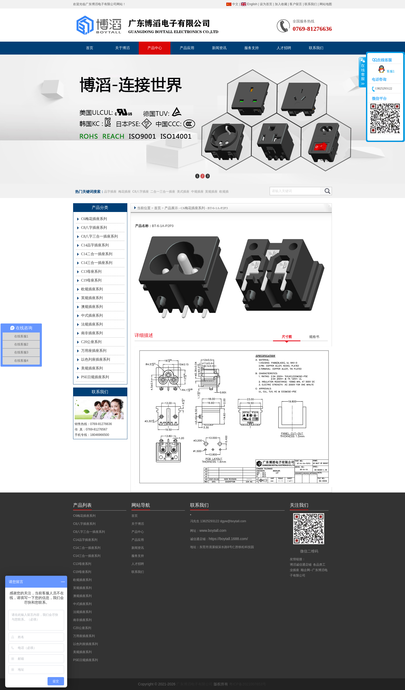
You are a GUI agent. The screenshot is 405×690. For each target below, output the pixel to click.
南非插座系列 (92, 333)
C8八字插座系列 (94, 228)
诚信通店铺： (219, 539)
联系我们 (311, 4)
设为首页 (266, 4)
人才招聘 (137, 564)
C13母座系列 (91, 272)
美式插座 (183, 191)
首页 (157, 208)
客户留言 (296, 4)
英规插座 (211, 191)
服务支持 (137, 556)
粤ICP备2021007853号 (247, 684)
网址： (208, 531)
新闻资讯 (137, 548)
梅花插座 (124, 191)
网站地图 (326, 4)
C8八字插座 (140, 191)
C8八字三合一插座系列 (99, 236)
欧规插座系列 (92, 289)
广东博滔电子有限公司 (100, 4)
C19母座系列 (91, 280)
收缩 (362, 72)
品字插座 (110, 191)
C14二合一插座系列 (96, 254)
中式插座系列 (92, 315)
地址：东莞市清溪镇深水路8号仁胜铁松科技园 (222, 547)
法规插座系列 (92, 324)
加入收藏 (281, 4)
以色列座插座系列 (95, 359)
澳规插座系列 (92, 307)
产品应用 (137, 540)
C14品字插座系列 (95, 245)
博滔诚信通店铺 (300, 564)
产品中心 (137, 532)
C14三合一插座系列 (96, 263)
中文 (235, 4)
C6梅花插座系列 (94, 219)
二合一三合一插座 (162, 191)
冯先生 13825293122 (205, 521)
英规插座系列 (92, 298)
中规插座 (197, 191)
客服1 (385, 71)
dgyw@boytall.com (233, 521)
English (252, 4)
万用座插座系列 (93, 351)
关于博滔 (137, 524)
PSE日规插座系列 (95, 377)
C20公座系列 (91, 342)
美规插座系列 (92, 368)
